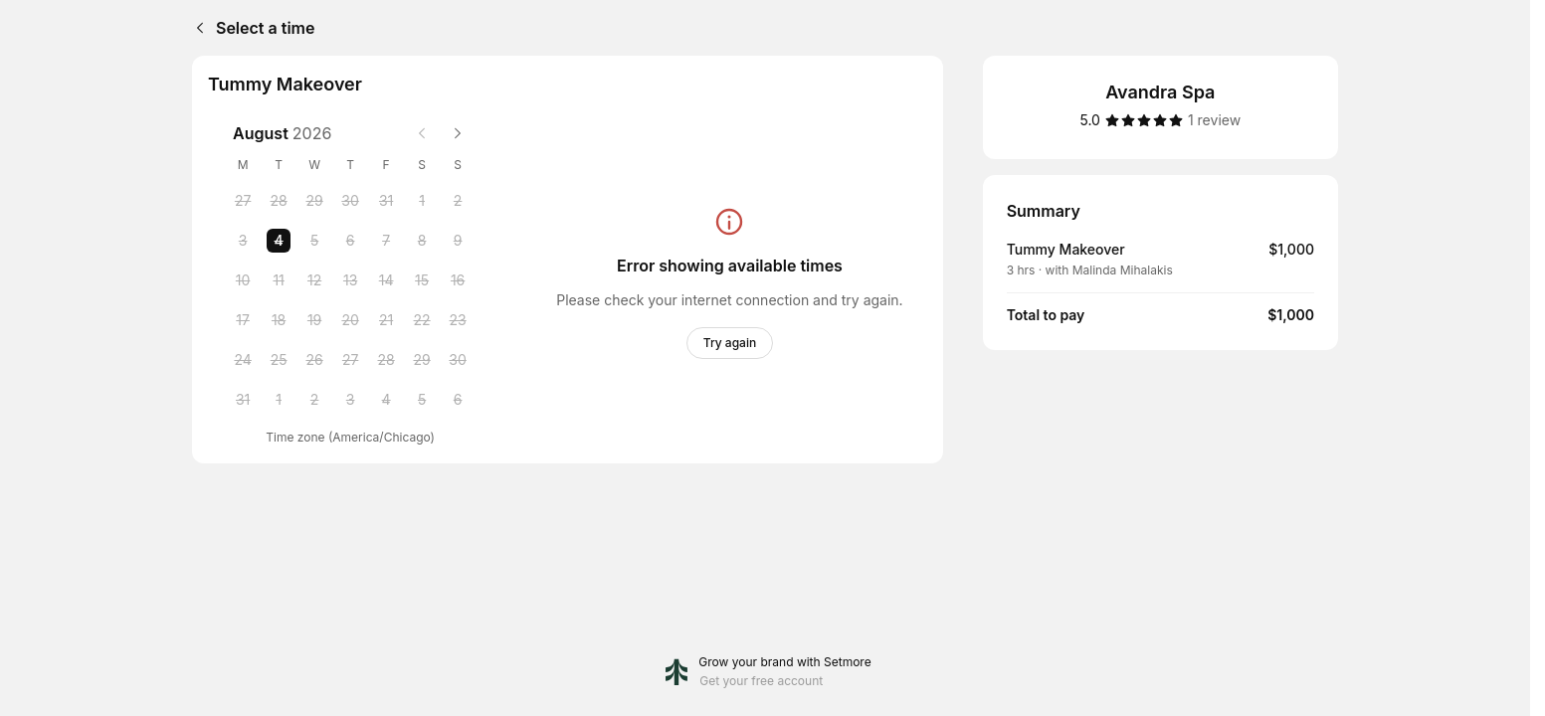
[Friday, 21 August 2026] (386, 320)
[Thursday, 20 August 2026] (350, 320)
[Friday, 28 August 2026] (386, 360)
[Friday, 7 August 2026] (386, 241)
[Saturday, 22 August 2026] (422, 320)
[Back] (196, 28)
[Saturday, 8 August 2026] (422, 241)
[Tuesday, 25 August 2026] (278, 360)
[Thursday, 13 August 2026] (350, 280)
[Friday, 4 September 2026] (386, 400)
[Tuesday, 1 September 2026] (278, 400)
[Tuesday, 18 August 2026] (278, 320)
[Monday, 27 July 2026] (243, 201)
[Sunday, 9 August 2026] (458, 241)
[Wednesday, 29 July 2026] (314, 201)
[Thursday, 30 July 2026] (350, 201)
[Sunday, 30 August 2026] (458, 360)
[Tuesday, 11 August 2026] (278, 280)
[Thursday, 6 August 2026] (350, 241)
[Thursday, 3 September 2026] (350, 400)
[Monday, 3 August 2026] (243, 241)
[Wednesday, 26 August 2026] (314, 360)
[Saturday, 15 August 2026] (422, 280)
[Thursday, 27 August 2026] (350, 360)
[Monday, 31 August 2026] (243, 400)
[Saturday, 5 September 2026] (422, 400)
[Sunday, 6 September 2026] (458, 400)
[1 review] (1214, 120)
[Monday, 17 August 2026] (243, 320)
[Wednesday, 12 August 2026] (314, 280)
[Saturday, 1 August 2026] (422, 201)
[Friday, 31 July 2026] (386, 201)
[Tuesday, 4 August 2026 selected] (278, 241)
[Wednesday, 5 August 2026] (314, 241)
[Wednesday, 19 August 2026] (314, 320)
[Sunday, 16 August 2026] (458, 280)
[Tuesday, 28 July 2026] (278, 201)
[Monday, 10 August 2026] (243, 280)
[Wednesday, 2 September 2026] (314, 400)
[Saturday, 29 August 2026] (422, 360)
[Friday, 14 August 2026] (386, 280)
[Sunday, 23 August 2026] (458, 320)
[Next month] (458, 133)
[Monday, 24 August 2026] (243, 360)
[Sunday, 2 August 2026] (458, 201)
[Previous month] (422, 133)
